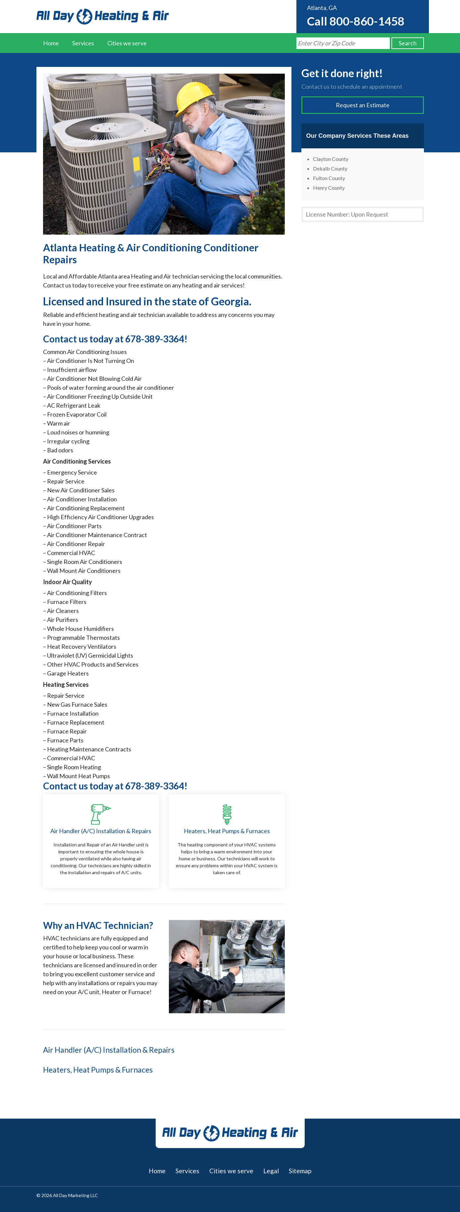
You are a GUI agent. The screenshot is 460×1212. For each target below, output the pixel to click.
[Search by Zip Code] (343, 43)
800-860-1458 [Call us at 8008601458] (367, 21)
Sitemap (300, 1171)
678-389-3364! (156, 338)
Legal (271, 1171)
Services (83, 43)
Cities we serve (127, 43)
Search (408, 43)
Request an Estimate (362, 105)
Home (51, 43)
